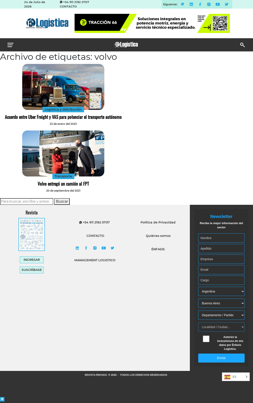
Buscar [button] (62, 201)
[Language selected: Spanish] (236, 376)
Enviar (221, 358)
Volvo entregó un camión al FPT (63, 183)
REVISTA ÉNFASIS (96, 374)
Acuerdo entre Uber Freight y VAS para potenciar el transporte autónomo (63, 117)
